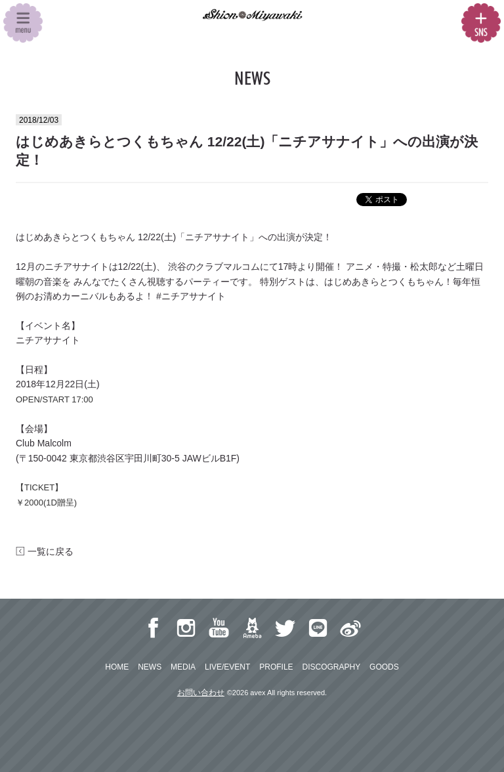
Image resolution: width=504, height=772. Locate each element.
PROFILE (276, 667)
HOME (117, 667)
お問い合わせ (200, 692)
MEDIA (183, 667)
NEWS (149, 667)
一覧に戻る (45, 551)
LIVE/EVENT (227, 667)
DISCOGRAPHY (331, 667)
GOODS (384, 667)
